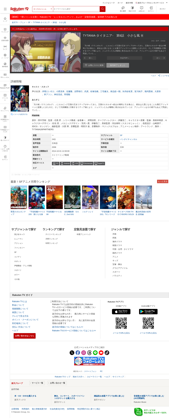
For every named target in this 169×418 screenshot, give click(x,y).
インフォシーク (108, 2)
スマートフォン (90, 371)
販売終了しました (117, 65)
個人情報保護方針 (39, 409)
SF (121, 135)
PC (57, 163)
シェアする (163, 75)
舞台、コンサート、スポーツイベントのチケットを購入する (69, 397)
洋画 (114, 234)
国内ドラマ (117, 253)
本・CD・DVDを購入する (25, 396)
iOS (76, 163)
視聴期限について (20, 309)
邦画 (114, 238)
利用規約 (25, 409)
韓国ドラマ (117, 245)
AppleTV (101, 163)
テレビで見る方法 (20, 316)
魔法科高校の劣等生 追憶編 (143, 213)
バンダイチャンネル (128, 139)
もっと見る (162, 181)
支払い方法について (21, 327)
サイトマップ (118, 377)
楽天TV (15, 22)
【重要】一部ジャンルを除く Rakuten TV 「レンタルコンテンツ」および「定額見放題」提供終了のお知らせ (64, 17)
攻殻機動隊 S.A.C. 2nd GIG (71, 213)
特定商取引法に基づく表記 (88, 409)
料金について (18, 305)
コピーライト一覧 (94, 377)
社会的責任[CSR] (57, 409)
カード (120, 2)
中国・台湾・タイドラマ (122, 249)
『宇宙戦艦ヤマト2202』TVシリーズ (108, 213)
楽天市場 (129, 2)
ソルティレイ (87, 212)
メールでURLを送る (121, 333)
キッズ (115, 260)
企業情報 (15, 409)
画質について (18, 312)
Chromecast (88, 163)
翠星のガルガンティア (18, 213)
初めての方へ (78, 377)
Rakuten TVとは (19, 301)
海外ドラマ (117, 241)
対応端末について (20, 323)
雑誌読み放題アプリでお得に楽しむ (109, 396)
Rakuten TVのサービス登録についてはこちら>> (74, 330)
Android (67, 163)
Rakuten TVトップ (63, 377)
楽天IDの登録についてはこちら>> (67, 327)
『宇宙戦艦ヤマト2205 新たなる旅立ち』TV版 (37, 214)
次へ (158, 58)
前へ (90, 58)
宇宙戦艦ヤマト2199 (54, 213)
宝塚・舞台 (117, 264)
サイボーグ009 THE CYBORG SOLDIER (126, 214)
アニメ (115, 257)
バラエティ (117, 276)
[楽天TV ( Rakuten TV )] (19, 11)
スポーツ (116, 272)
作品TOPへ (124, 58)
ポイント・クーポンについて (25, 319)
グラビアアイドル (120, 268)
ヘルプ (153, 76)
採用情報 (71, 409)
